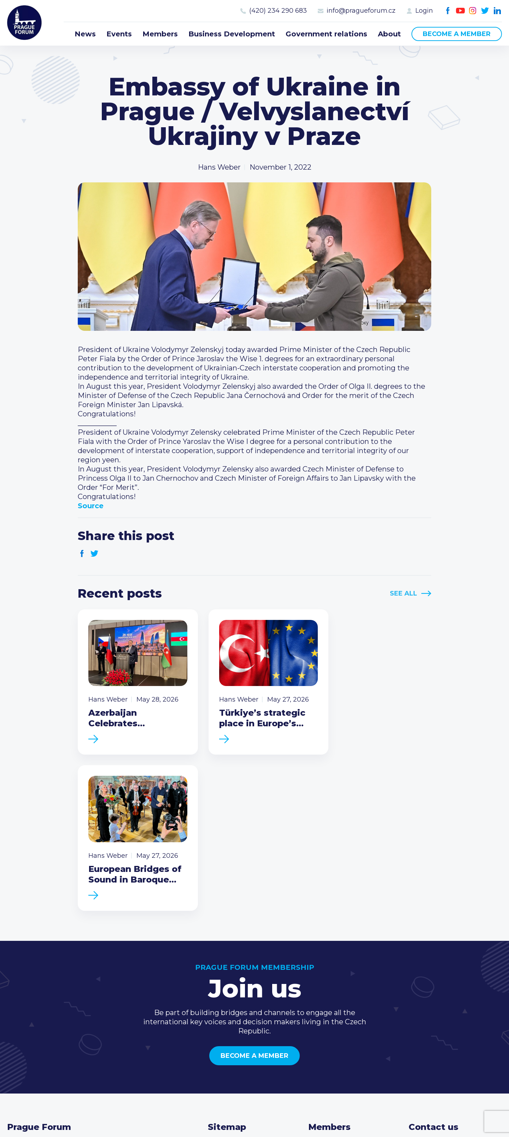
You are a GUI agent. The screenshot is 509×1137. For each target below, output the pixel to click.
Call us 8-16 (427, 992)
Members (160, 34)
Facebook (448, 10)
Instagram (472, 10)
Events (119, 34)
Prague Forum (24, 23)
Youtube (460, 10)
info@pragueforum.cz (361, 10)
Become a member (457, 34)
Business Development (231, 34)
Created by (254, 1123)
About (389, 34)
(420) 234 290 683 (278, 10)
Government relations (326, 34)
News (85, 34)
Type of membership (344, 1003)
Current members (339, 992)
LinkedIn (497, 10)
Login (424, 10)
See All (403, 593)
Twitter (485, 10)
